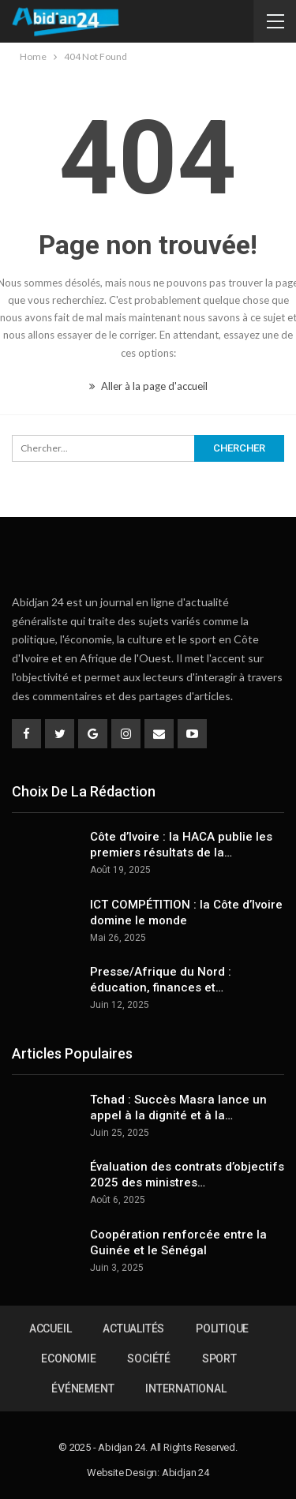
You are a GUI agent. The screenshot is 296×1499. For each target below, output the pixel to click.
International (185, 1388)
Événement (82, 1388)
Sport (219, 1358)
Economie (68, 1358)
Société (148, 1358)
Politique (222, 1328)
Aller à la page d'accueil (148, 386)
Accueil (50, 1328)
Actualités (133, 1328)
